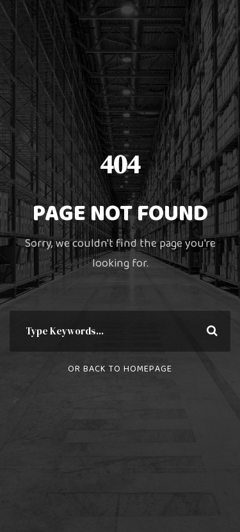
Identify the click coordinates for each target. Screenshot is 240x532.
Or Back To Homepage (120, 369)
